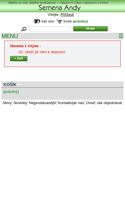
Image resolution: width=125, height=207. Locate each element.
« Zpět (19, 58)
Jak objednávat (109, 103)
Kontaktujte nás (71, 103)
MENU (62, 36)
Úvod (90, 103)
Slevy (7, 103)
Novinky (20, 103)
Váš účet (47, 21)
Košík (67, 21)
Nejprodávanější (42, 103)
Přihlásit (67, 14)
